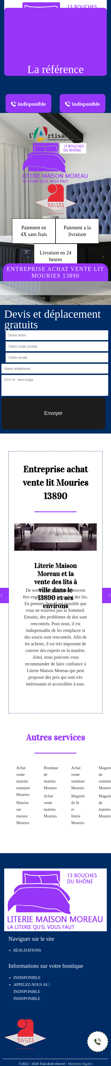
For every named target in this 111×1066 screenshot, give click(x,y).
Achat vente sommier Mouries (76, 778)
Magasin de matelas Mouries (103, 806)
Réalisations (27, 950)
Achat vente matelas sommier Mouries (21, 781)
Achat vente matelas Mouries (48, 806)
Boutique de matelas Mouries (48, 778)
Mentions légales (80, 1064)
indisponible (26, 992)
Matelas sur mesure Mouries (21, 813)
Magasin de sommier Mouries (103, 778)
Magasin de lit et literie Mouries (76, 809)
